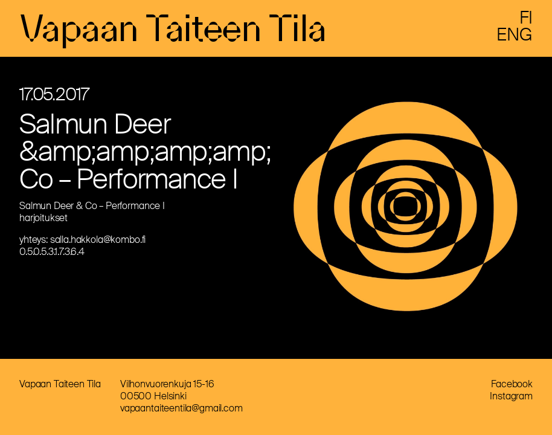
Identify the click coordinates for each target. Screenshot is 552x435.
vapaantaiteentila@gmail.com (181, 408)
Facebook (512, 384)
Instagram (511, 396)
